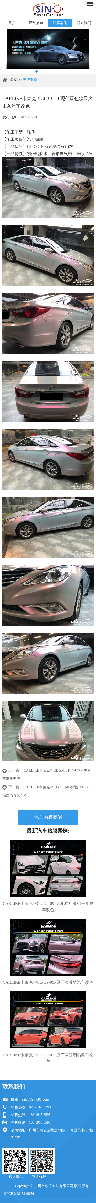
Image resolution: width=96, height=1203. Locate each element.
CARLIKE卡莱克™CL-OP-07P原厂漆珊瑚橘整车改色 (48, 1058)
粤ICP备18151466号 (19, 1194)
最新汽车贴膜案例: (48, 831)
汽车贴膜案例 (48, 817)
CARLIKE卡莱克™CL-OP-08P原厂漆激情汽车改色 (48, 982)
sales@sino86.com (35, 1099)
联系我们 (84, 23)
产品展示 (36, 23)
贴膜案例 (60, 23)
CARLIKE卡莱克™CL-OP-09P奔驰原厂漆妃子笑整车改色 (48, 906)
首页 (12, 23)
